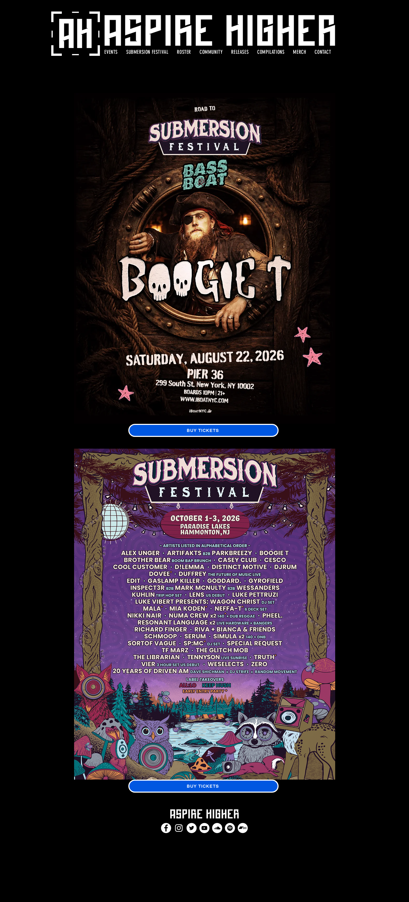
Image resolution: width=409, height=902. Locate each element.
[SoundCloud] (217, 828)
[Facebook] (166, 828)
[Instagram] (179, 828)
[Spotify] (230, 828)
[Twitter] (192, 828)
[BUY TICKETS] (203, 430)
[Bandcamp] (243, 828)
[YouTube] (204, 828)
